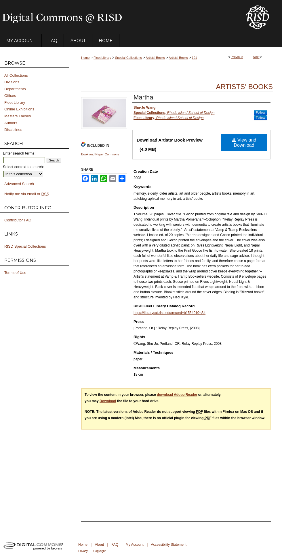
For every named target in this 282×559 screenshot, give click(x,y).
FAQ (114, 545)
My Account (135, 545)
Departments (15, 89)
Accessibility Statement (168, 545)
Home (85, 57)
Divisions (11, 82)
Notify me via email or (26, 194)
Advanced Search (19, 184)
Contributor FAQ (17, 220)
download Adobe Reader (177, 395)
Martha (143, 97)
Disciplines (13, 129)
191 (194, 57)
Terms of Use (15, 272)
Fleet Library (102, 57)
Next (256, 57)
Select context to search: (23, 167)
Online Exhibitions (19, 109)
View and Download (244, 143)
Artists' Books (155, 57)
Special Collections (128, 57)
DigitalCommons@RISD (118, 17)
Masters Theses (17, 116)
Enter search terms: (19, 153)
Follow (260, 112)
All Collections (16, 75)
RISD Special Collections (25, 246)
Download (108, 401)
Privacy (83, 551)
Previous (237, 57)
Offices (10, 95)
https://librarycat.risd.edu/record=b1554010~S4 (169, 313)
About (99, 545)
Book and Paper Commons (100, 154)
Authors (10, 123)
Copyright (99, 551)
